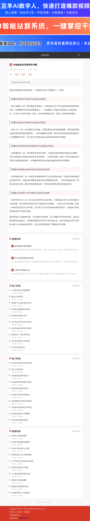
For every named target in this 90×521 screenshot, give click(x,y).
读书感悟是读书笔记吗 (19, 375)
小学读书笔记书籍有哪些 (20, 290)
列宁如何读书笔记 (18, 347)
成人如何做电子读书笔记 (20, 341)
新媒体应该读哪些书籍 (19, 486)
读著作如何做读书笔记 (19, 388)
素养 (23, 75)
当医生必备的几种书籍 (19, 467)
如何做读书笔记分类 (19, 315)
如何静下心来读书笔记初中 (21, 303)
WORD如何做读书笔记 (19, 420)
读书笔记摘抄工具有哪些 (20, 413)
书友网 (11, 515)
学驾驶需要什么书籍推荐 (20, 493)
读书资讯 (12, 512)
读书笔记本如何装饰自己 (20, 394)
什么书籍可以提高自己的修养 (22, 461)
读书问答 (19, 512)
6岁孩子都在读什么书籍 (20, 448)
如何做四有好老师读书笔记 (21, 382)
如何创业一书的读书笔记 (20, 334)
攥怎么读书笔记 (17, 296)
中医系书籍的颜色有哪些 (20, 442)
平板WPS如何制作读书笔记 (21, 407)
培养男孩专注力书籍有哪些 (21, 455)
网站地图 (27, 512)
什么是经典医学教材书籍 (20, 474)
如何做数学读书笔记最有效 (21, 401)
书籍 (30, 75)
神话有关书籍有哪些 (19, 436)
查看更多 (75, 239)
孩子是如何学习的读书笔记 (21, 322)
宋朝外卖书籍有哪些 (19, 480)
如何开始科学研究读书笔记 (21, 328)
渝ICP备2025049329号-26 (36, 509)
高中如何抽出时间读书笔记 (21, 363)
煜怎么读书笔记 (17, 369)
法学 (16, 75)
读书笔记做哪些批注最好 (20, 309)
